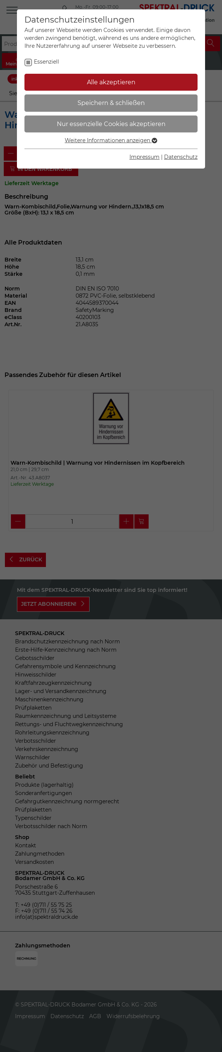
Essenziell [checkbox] (46, 61)
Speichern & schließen (111, 102)
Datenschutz (181, 157)
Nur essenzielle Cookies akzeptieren (111, 124)
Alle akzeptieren (111, 82)
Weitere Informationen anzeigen (111, 140)
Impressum (144, 157)
